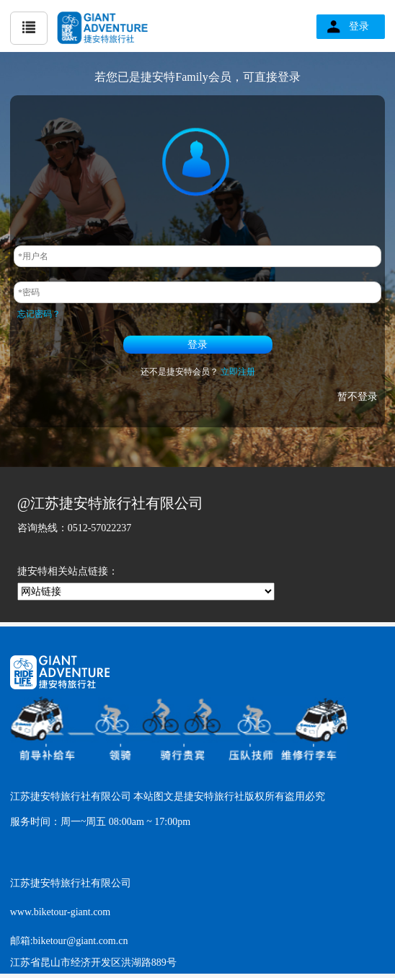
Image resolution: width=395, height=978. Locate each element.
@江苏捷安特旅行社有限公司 (110, 503)
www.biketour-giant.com (60, 912)
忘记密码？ (39, 314)
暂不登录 (357, 396)
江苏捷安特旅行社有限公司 (70, 883)
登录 (359, 26)
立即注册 (238, 372)
